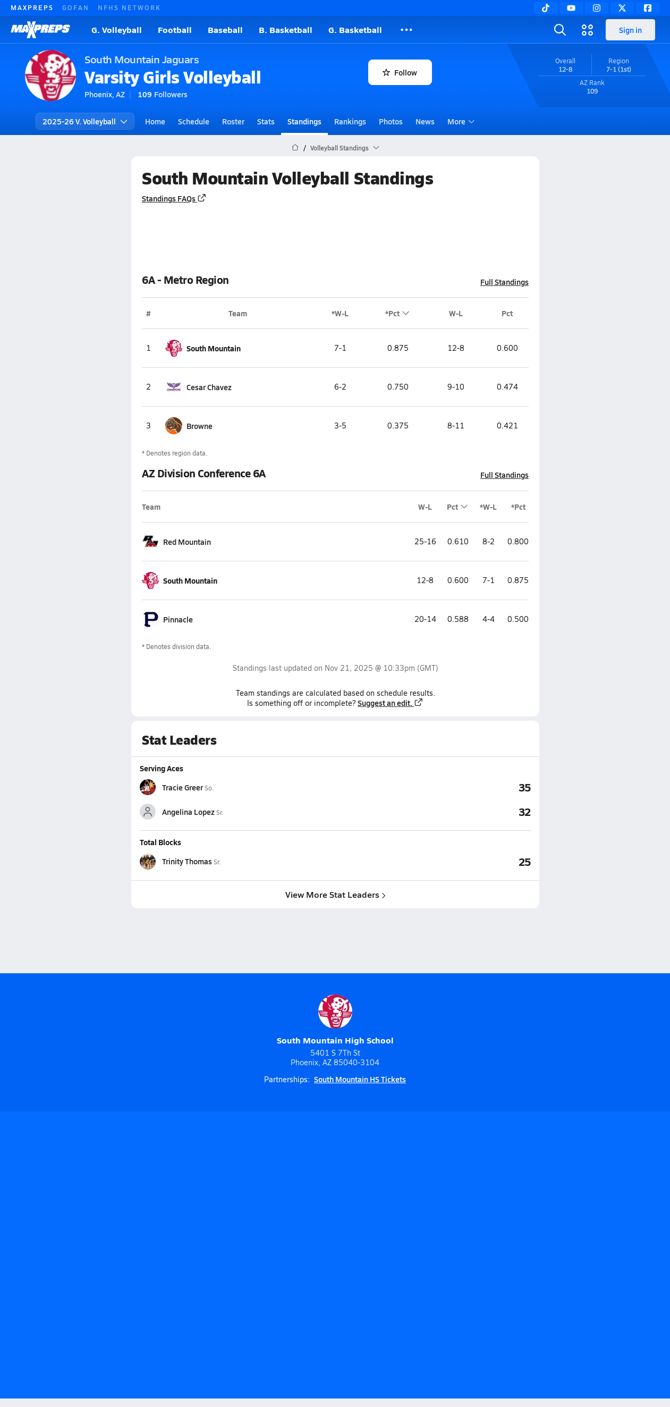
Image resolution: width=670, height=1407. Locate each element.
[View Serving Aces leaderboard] (433, 787)
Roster (233, 121)
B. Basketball (285, 29)
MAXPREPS (32, 7)
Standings (304, 121)
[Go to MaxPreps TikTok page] (258, 1214)
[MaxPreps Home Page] (295, 147)
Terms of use (332, 1256)
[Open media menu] (587, 30)
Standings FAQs (174, 198)
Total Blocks (160, 842)
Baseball (225, 29)
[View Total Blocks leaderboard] (433, 861)
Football (175, 29)
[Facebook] (647, 8)
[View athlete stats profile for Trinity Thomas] (237, 861)
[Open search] (560, 30)
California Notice (403, 1256)
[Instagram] (596, 8)
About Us (102, 1256)
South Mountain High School (335, 1020)
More (459, 121)
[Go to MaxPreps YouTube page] (297, 1214)
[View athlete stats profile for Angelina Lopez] (237, 811)
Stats (266, 121)
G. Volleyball (116, 29)
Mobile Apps (155, 1256)
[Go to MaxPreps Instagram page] (335, 1214)
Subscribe (209, 1256)
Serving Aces (161, 768)
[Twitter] (622, 8)
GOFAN (75, 7)
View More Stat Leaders (335, 894)
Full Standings (504, 282)
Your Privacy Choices (489, 1256)
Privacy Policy (267, 1256)
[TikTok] (545, 8)
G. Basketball (355, 29)
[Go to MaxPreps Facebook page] (411, 1214)
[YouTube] (571, 8)
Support (563, 1256)
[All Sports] (406, 30)
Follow (400, 72)
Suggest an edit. (390, 702)
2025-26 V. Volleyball (85, 121)
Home (155, 121)
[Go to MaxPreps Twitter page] (373, 1214)
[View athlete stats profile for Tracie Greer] (237, 787)
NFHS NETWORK (129, 7)
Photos (391, 121)
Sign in (630, 29)
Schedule (193, 121)
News (425, 121)
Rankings (350, 121)
